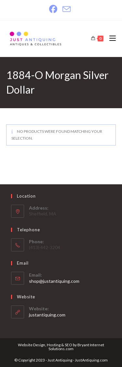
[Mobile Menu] (110, 38)
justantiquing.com (47, 314)
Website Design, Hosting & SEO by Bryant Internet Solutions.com (61, 346)
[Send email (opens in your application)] (66, 9)
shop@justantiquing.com (54, 281)
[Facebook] (54, 9)
